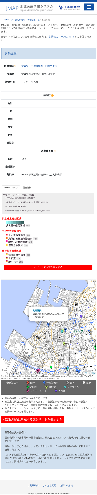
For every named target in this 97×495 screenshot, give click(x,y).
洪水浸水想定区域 (15, 225)
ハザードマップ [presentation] (11, 188)
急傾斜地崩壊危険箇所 (20, 238)
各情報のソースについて (62, 36)
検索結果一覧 (34, 20)
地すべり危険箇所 (18, 242)
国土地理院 (90, 373)
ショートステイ (36, 391)
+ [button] (91, 361)
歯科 (70, 383)
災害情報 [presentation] (27, 187)
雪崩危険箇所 (15, 245)
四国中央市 (51, 66)
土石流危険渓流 (16, 235)
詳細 (28, 225)
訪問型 (31, 387)
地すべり (13, 261)
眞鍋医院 (37, 310)
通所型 (50, 387)
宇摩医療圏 (37, 66)
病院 (30, 383)
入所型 (59, 391)
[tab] (11, 187)
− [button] (91, 367)
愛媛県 (25, 66)
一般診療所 (50, 383)
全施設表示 (12, 382)
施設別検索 (20, 20)
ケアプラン (71, 387)
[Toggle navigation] (89, 7)
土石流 (12, 258)
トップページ (7, 20)
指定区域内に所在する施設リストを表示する (32, 419)
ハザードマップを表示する (48, 267)
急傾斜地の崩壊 (16, 255)
